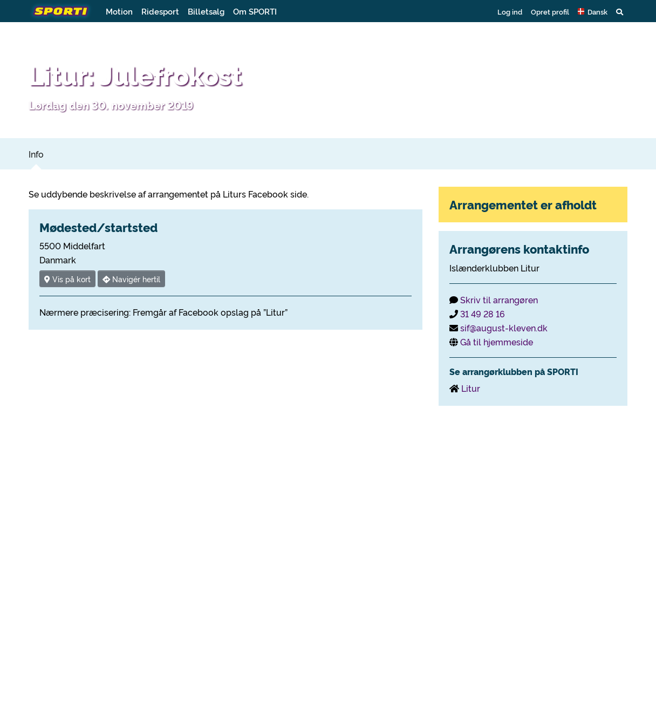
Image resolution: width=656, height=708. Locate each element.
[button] (592, 11)
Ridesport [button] (160, 11)
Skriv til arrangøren (499, 299)
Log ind (509, 11)
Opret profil (550, 11)
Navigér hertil (131, 279)
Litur (470, 388)
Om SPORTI (255, 11)
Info (36, 154)
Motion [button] (119, 11)
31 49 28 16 (482, 313)
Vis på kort (67, 279)
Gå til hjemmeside (496, 342)
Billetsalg (206, 11)
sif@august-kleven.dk (504, 327)
